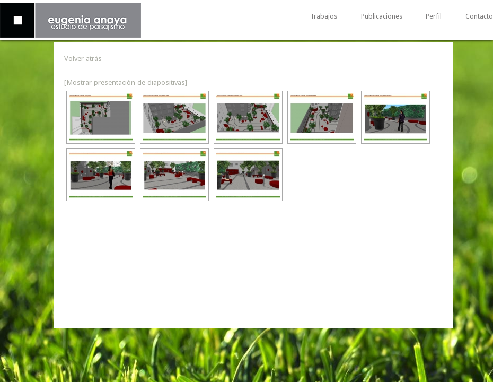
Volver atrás (83, 58)
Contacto (479, 16)
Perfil (434, 16)
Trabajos (323, 16)
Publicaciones (381, 16)
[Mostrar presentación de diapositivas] (125, 82)
